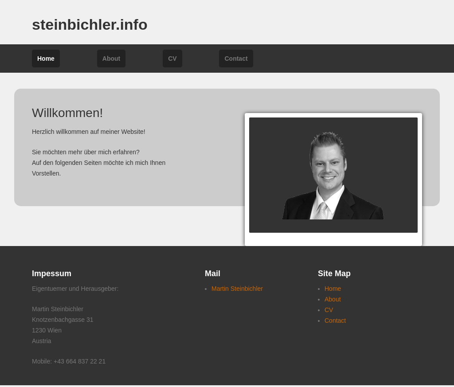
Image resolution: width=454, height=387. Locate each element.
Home (46, 58)
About (111, 58)
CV (172, 58)
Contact (235, 58)
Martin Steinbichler (237, 288)
